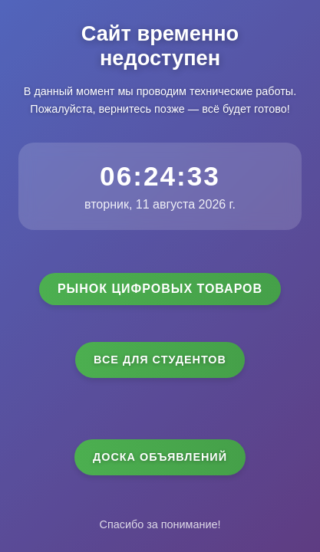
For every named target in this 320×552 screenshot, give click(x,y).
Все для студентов (160, 359)
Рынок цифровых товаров (160, 288)
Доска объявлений (160, 457)
